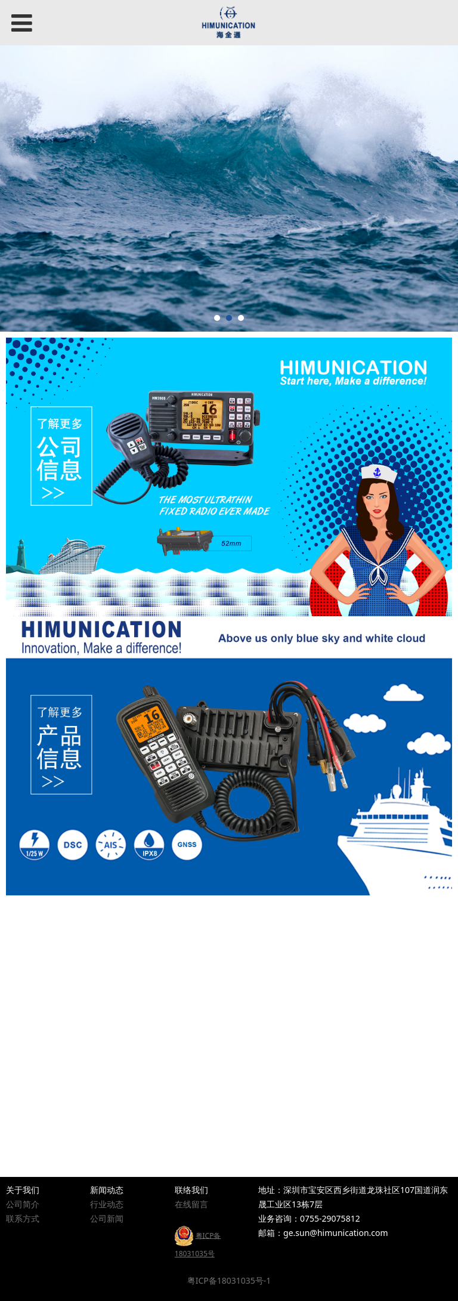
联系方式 (22, 1218)
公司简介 (22, 1204)
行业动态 (106, 1204)
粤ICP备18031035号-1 (229, 1280)
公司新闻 (106, 1218)
